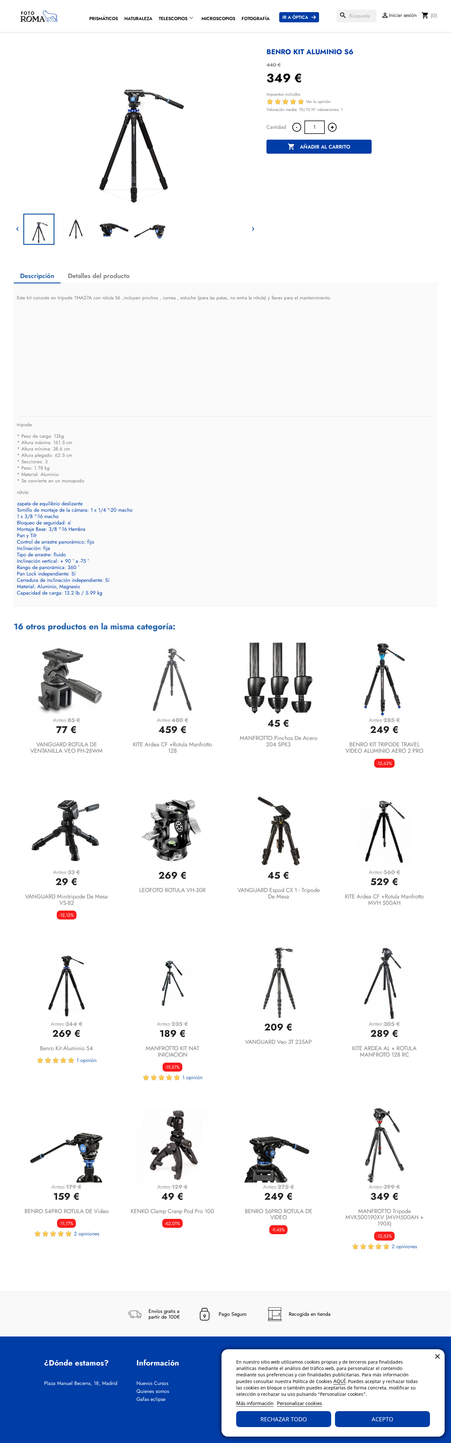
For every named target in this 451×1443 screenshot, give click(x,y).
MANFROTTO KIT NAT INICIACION (172, 1051)
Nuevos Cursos (152, 1383)
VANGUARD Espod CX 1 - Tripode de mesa (278, 893)
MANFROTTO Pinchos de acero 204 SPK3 (278, 741)
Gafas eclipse (150, 1399)
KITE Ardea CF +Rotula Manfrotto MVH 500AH (384, 899)
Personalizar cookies (299, 1403)
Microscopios (218, 18)
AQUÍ (339, 1381)
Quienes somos (152, 1391)
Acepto (382, 1419)
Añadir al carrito (318, 147)
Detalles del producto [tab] (99, 276)
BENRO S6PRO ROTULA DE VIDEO (278, 1214)
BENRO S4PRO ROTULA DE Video (67, 1211)
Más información (254, 1403)
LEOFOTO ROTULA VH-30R (172, 890)
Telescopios (173, 18)
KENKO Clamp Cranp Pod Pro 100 (172, 1211)
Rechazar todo (283, 1419)
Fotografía (256, 18)
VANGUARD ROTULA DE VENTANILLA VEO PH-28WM (66, 747)
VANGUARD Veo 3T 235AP (278, 1042)
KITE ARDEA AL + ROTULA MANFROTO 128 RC (384, 1051)
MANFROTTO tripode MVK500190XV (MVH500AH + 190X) (385, 1217)
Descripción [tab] (37, 276)
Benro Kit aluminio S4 (66, 1048)
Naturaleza (138, 18)
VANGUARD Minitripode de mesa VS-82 (66, 899)
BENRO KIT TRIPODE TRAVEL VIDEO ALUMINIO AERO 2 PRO (384, 747)
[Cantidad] (314, 127)
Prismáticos (103, 18)
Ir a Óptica (295, 17)
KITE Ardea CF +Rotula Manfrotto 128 (172, 747)
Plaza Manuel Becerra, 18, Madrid (80, 1383)
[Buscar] (356, 16)
